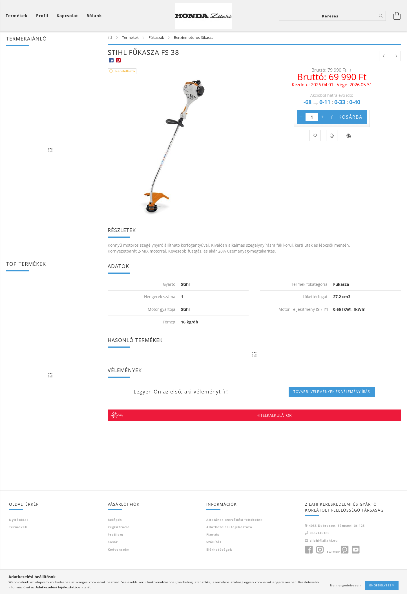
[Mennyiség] (312, 120)
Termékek (18, 530)
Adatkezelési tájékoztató (229, 530)
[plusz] (322, 120)
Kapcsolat (67, 17)
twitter (333, 555)
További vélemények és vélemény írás (331, 394)
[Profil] (42, 17)
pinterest (344, 553)
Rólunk (94, 17)
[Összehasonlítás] (348, 138)
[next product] (396, 59)
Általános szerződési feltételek (234, 523)
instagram (319, 553)
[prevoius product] (384, 59)
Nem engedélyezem (345, 585)
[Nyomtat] (331, 138)
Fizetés (212, 538)
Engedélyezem (382, 585)
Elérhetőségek (219, 552)
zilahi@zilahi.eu (324, 543)
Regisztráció (119, 530)
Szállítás (213, 545)
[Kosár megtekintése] (18, 17)
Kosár (113, 545)
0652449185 (319, 536)
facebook (308, 553)
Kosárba (350, 120)
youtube (355, 553)
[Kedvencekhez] (314, 138)
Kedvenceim (119, 552)
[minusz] (301, 120)
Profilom (115, 538)
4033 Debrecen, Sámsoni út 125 (337, 528)
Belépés (115, 523)
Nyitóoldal (18, 523)
